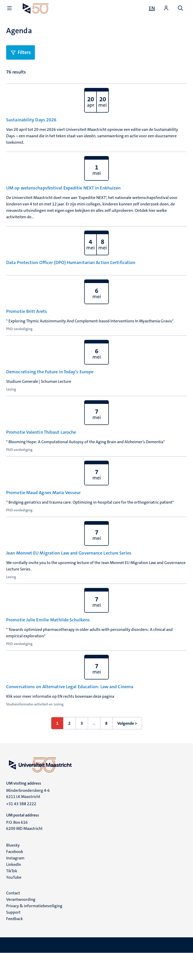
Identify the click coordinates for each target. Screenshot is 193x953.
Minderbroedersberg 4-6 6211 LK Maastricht (28, 793)
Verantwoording (20, 899)
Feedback (14, 918)
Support (13, 912)
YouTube (13, 877)
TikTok (11, 871)
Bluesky (13, 845)
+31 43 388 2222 (21, 803)
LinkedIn (13, 864)
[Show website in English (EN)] (152, 8)
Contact (13, 893)
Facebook (14, 851)
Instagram (15, 858)
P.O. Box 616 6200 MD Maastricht (24, 825)
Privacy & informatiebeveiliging (34, 906)
